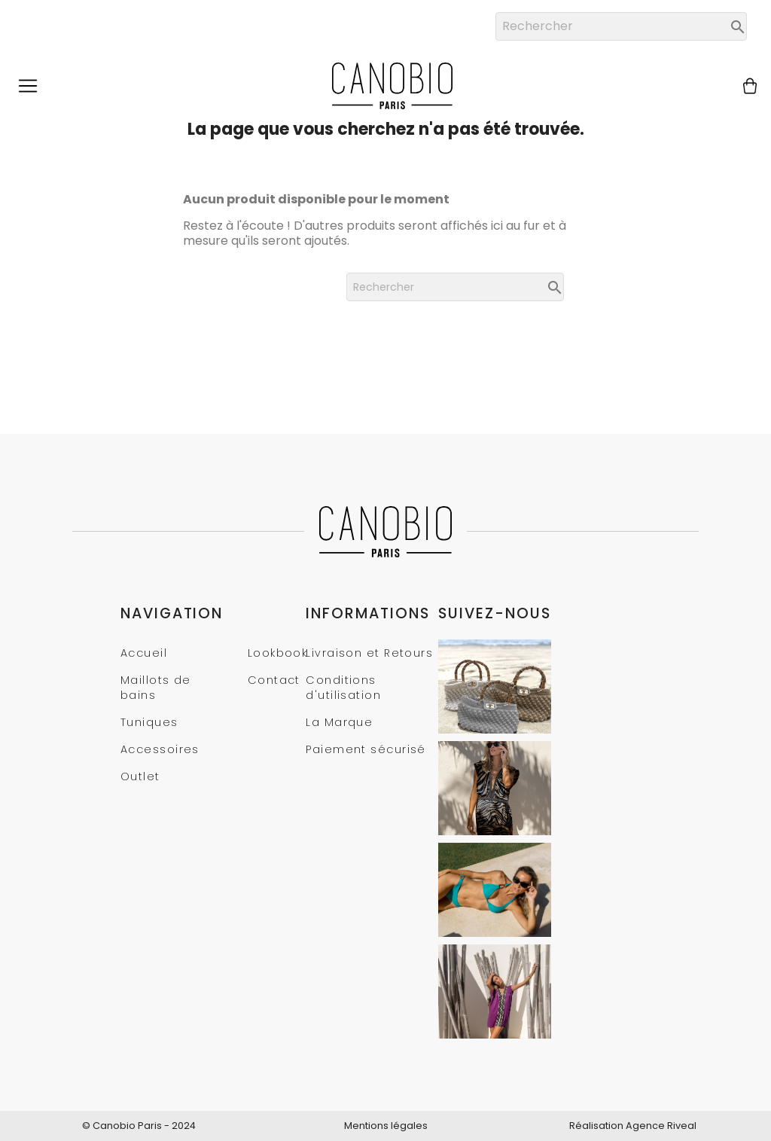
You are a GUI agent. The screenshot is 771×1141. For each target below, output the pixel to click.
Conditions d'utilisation (343, 688)
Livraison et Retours (369, 652)
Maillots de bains (155, 688)
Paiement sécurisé (365, 749)
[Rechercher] (621, 26)
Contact (274, 680)
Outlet (140, 776)
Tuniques (149, 722)
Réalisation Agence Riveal (632, 1125)
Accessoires (160, 749)
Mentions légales (386, 1125)
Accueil (143, 652)
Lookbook (278, 652)
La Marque (339, 722)
